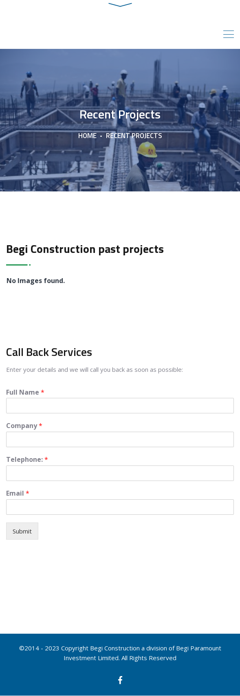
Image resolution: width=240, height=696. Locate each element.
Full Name (25, 392)
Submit (22, 531)
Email (17, 494)
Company (24, 426)
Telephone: (27, 460)
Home (87, 136)
